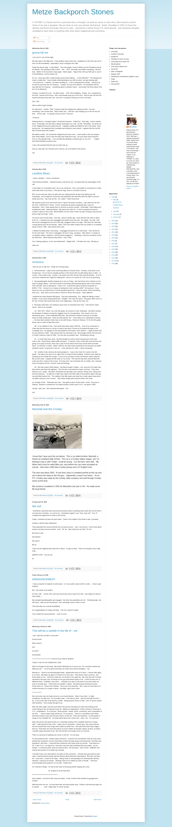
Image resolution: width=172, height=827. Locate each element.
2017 (113, 243)
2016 (113, 246)
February (116, 214)
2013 (113, 255)
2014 (113, 252)
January (116, 217)
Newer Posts (37, 799)
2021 (113, 232)
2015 (113, 249)
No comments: (58, 162)
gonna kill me (40, 52)
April (115, 211)
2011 (113, 261)
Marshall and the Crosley (47, 409)
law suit (36, 506)
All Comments (39, 41)
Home (67, 799)
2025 (113, 221)
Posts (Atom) (45, 803)
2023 (113, 226)
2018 (113, 241)
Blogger (94, 816)
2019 (113, 238)
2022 (113, 229)
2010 (113, 263)
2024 (113, 223)
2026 (113, 197)
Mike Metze (133, 127)
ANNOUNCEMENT (43, 579)
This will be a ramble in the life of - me (54, 630)
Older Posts (97, 799)
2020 (113, 235)
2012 (113, 258)
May (114, 199)
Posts (36, 38)
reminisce (38, 262)
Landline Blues (41, 173)
